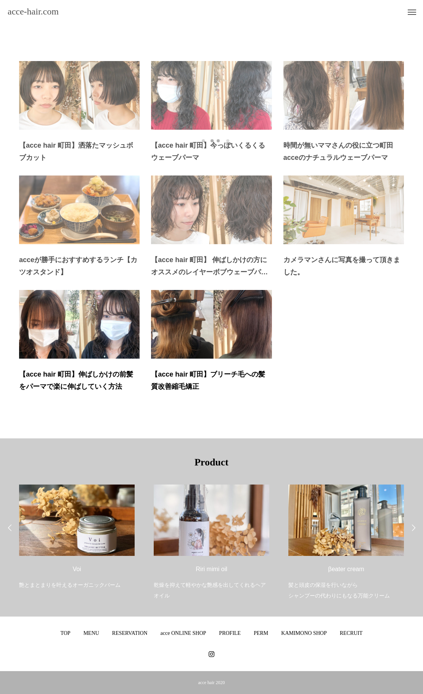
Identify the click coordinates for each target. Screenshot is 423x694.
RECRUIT (351, 633)
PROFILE (230, 633)
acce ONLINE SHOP (183, 633)
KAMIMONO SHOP (303, 633)
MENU (91, 633)
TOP (65, 633)
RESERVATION (130, 633)
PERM (261, 633)
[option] (77, 532)
